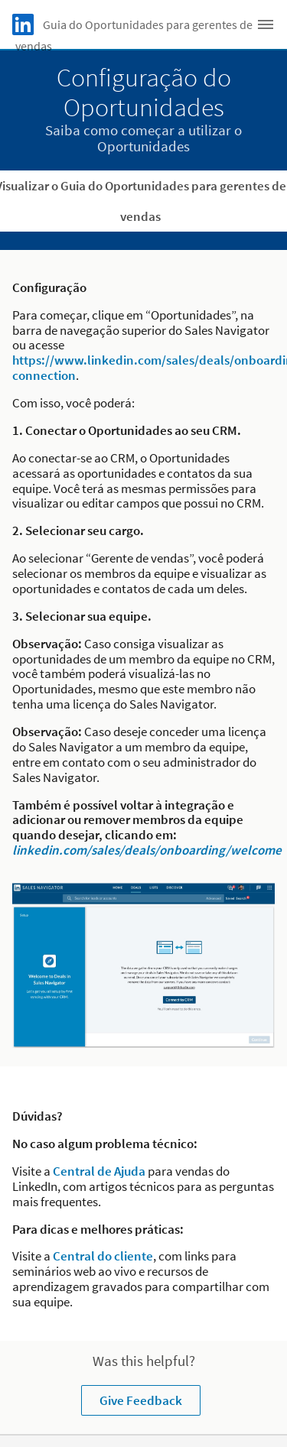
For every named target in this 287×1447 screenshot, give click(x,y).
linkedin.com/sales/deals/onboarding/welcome (147, 850)
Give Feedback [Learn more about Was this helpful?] (140, 1400)
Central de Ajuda (99, 1171)
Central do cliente (103, 1255)
